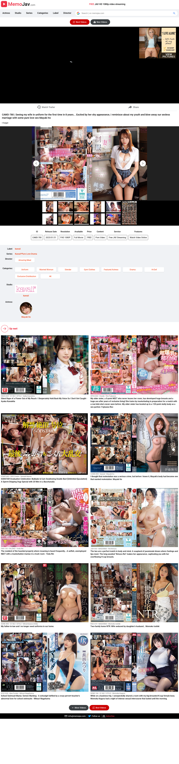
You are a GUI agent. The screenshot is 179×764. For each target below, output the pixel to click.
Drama (133, 269)
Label (55, 13)
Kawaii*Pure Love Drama (26, 254)
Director (67, 13)
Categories (42, 13)
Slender (68, 269)
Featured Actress (111, 269)
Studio (18, 13)
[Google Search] (174, 13)
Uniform (24, 269)
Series (29, 13)
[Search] (126, 13)
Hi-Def (154, 269)
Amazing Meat (25, 260)
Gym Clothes (89, 269)
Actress (6, 13)
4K (50, 276)
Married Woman (46, 269)
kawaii (18, 249)
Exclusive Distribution (26, 276)
